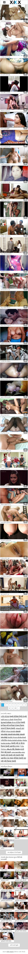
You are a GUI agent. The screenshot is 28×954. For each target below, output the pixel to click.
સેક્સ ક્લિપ (18, 719)
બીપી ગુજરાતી (10, 952)
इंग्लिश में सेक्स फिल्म (16, 725)
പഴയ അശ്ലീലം (16, 752)
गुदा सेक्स (10, 758)
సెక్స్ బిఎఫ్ (7, 752)
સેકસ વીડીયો (16, 722)
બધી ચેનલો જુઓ (14, 945)
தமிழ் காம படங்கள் (7, 719)
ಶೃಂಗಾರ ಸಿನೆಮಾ (6, 722)
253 (15, 708)
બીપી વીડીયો (5, 716)
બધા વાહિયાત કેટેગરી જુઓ (14, 852)
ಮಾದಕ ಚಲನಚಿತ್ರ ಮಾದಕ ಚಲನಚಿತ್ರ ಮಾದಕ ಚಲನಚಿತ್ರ (13, 734)
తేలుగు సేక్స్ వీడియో (13, 749)
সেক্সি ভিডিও (4, 740)
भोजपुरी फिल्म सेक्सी (8, 728)
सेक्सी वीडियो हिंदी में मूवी (18, 716)
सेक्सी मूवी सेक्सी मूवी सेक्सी (10, 755)
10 (9, 708)
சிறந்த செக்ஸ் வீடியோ (15, 740)
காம (23, 752)
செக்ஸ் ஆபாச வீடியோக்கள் (17, 737)
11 (12, 708)
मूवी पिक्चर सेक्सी (10, 761)
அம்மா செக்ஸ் (10, 731)
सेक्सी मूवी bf (16, 743)
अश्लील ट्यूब (14, 746)
